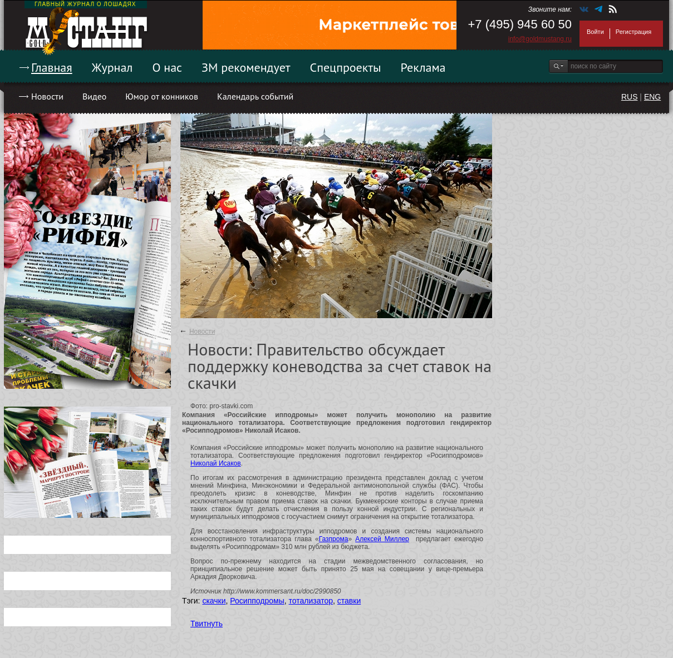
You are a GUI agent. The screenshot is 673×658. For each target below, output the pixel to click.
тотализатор (311, 600)
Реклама (423, 67)
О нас (167, 67)
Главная (51, 67)
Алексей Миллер (382, 539)
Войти (595, 31)
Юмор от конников (161, 96)
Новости (47, 96)
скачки (213, 600)
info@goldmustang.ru (540, 39)
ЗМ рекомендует (246, 67)
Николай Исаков (215, 463)
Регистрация (633, 31)
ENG (652, 96)
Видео (94, 96)
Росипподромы (257, 600)
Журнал (112, 67)
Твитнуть (206, 623)
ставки (349, 600)
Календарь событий (255, 96)
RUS (629, 96)
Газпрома (333, 539)
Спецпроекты (345, 67)
